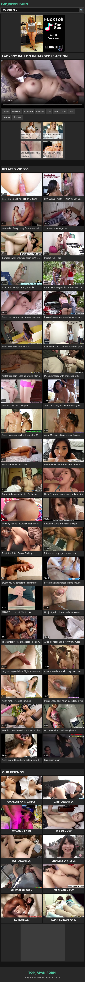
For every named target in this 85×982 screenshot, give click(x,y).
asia (71, 111)
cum (64, 111)
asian (6, 111)
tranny (7, 117)
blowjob (40, 111)
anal (56, 111)
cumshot (16, 111)
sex (49, 111)
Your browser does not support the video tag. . (42, 84)
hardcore (28, 111)
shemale (17, 117)
